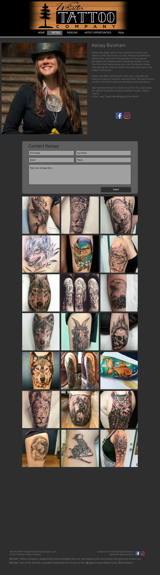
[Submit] (116, 189)
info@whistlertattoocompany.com (40, 551)
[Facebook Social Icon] (138, 553)
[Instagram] (127, 115)
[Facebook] (119, 115)
